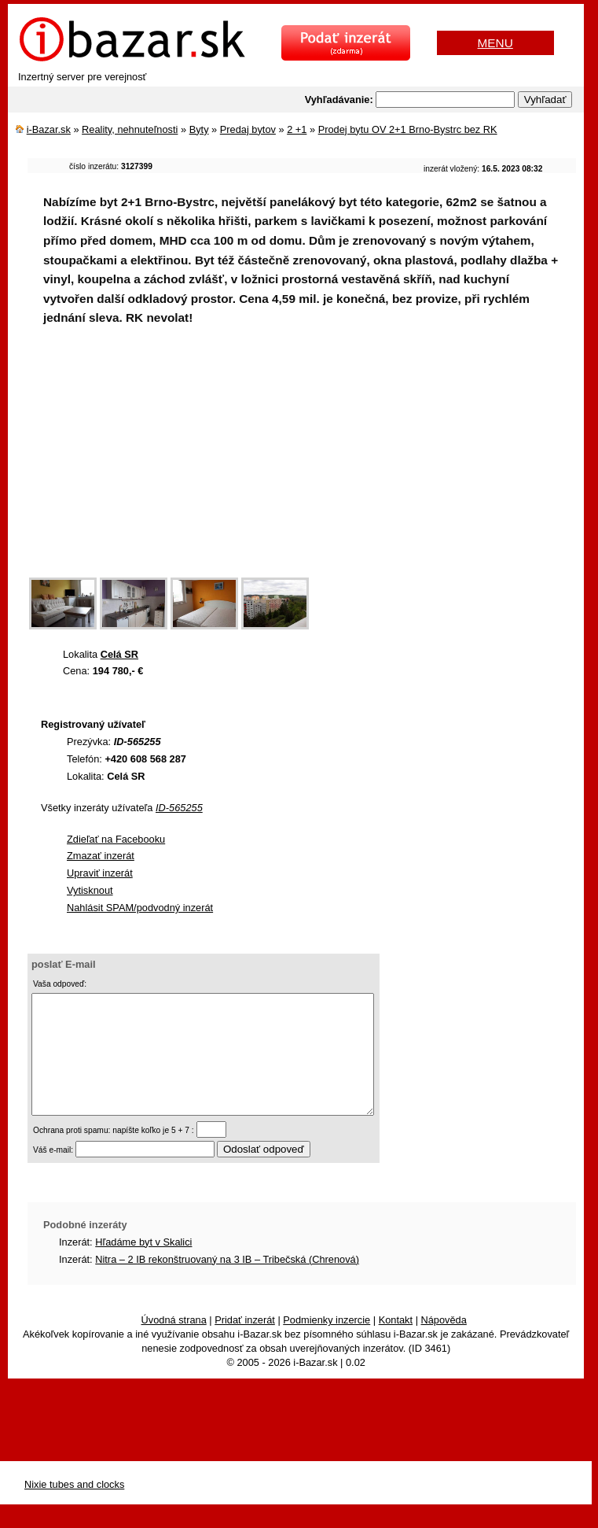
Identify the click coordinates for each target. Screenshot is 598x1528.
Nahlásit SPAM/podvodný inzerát (140, 907)
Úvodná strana (174, 1343)
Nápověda (444, 1343)
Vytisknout (90, 890)
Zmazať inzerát (100, 856)
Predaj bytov (248, 129)
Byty (199, 129)
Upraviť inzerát (100, 873)
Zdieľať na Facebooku (116, 839)
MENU (495, 43)
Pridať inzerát (245, 1343)
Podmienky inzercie (326, 1343)
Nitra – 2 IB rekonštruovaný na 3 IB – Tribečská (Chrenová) (227, 1283)
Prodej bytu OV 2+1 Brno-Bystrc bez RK (407, 129)
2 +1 (296, 129)
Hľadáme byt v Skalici (143, 1265)
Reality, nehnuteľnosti (130, 129)
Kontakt (396, 1343)
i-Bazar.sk (49, 129)
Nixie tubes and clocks (74, 1508)
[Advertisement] (313, 462)
